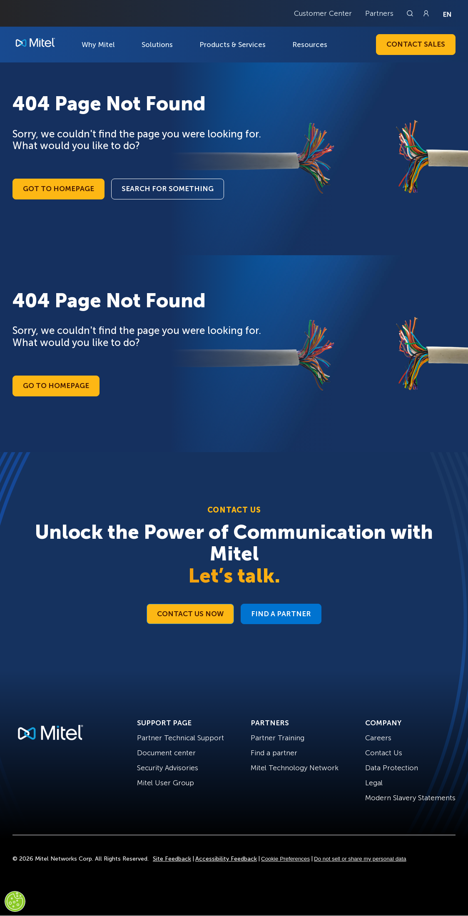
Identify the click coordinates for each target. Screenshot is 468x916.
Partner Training (277, 738)
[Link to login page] (426, 13)
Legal (374, 783)
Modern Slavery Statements (410, 798)
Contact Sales (415, 44)
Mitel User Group (165, 783)
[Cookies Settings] (15, 901)
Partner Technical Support (180, 738)
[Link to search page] (411, 13)
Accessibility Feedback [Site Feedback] (226, 858)
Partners (379, 13)
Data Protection (391, 768)
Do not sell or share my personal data (360, 859)
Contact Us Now (190, 614)
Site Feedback (172, 858)
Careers (378, 738)
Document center (166, 753)
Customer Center (323, 13)
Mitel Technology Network (295, 768)
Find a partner (274, 753)
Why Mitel (98, 44)
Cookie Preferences (285, 859)
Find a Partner (281, 614)
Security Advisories (167, 768)
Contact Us (383, 753)
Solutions (157, 44)
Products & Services (232, 44)
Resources (309, 44)
